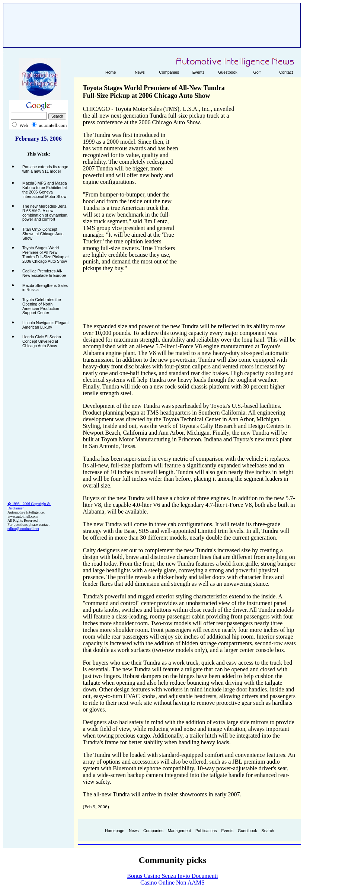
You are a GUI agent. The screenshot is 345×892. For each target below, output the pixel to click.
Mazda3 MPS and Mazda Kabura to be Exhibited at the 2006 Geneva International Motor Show (44, 189)
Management (179, 830)
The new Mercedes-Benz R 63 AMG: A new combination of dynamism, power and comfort (45, 212)
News (140, 72)
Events (198, 72)
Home (110, 72)
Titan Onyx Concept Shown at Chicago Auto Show (43, 233)
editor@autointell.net (23, 529)
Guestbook (227, 72)
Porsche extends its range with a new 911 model (45, 168)
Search (268, 830)
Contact (286, 72)
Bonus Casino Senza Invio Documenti (172, 876)
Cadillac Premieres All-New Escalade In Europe (44, 273)
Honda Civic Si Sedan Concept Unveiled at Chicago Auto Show (41, 341)
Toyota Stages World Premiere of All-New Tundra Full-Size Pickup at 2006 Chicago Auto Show (45, 254)
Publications (206, 830)
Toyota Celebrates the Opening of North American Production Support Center (41, 306)
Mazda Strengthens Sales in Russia (45, 287)
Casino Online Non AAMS (172, 882)
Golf (257, 72)
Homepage (114, 830)
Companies (169, 72)
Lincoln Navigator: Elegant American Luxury (45, 324)
